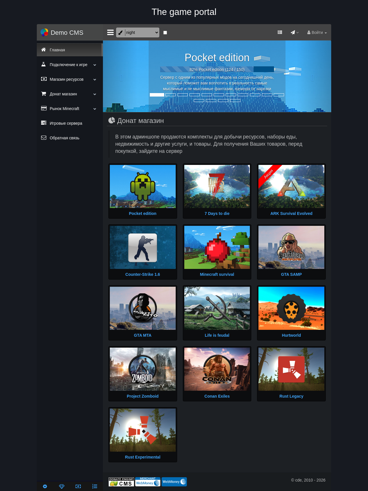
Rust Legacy (291, 396)
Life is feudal (217, 335)
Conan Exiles (217, 396)
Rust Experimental (142, 457)
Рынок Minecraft (70, 108)
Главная (53, 49)
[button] (120, 76)
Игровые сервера (61, 123)
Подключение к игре (70, 64)
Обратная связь (60, 137)
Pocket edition (217, 57)
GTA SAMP (291, 274)
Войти (317, 32)
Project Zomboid (142, 396)
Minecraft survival (217, 274)
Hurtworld (291, 335)
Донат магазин (70, 93)
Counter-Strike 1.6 (142, 274)
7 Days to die (217, 213)
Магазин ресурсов (70, 79)
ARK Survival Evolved (292, 213)
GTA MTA (143, 335)
